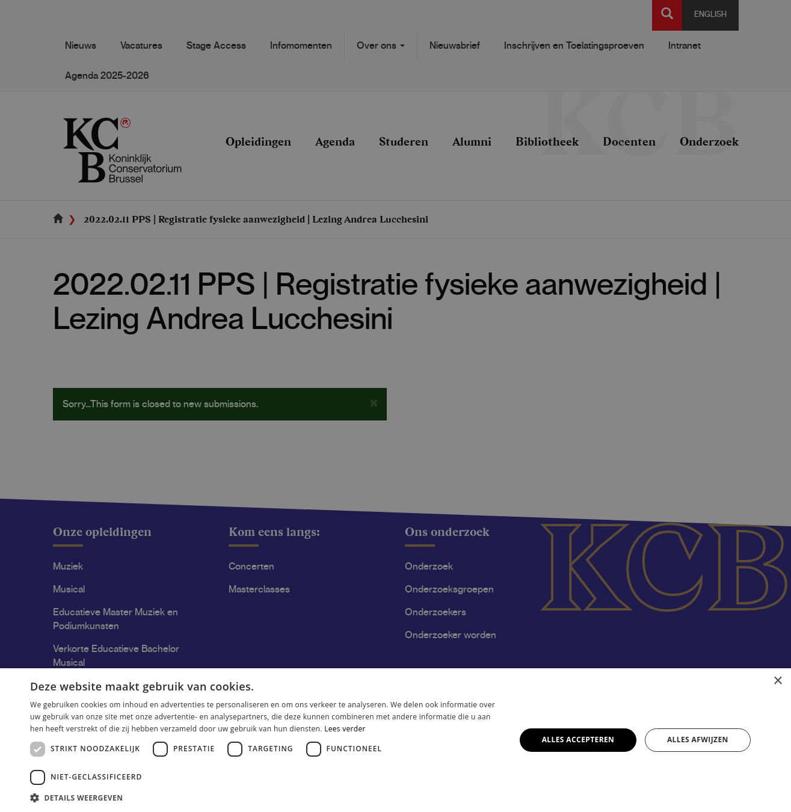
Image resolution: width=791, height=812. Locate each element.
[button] (265, 797)
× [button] (777, 681)
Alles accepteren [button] (578, 739)
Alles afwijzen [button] (697, 739)
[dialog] (395, 406)
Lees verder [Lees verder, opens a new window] (345, 729)
